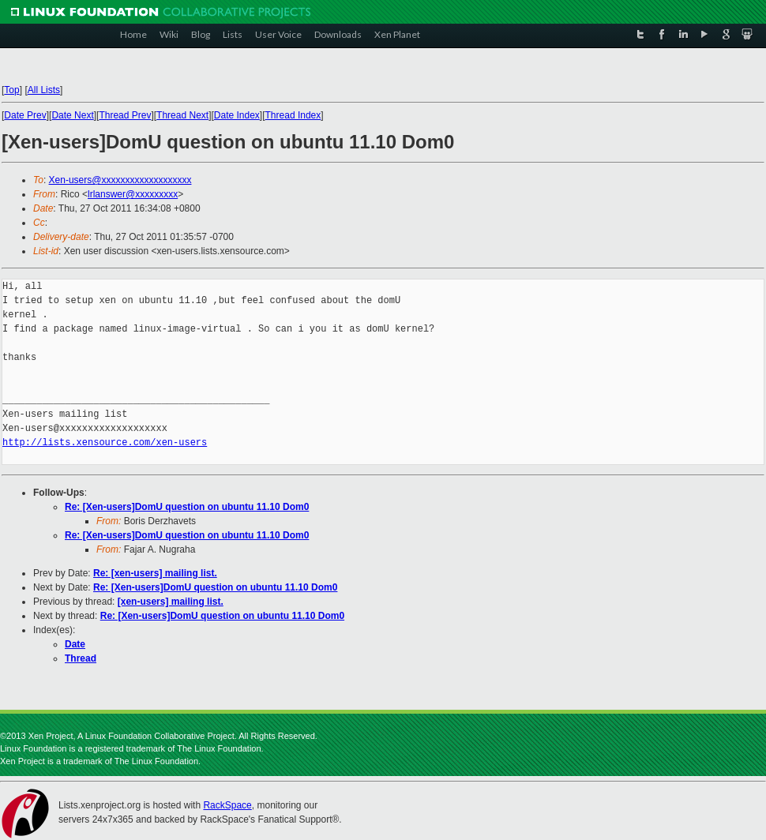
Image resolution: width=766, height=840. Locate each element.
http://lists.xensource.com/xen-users (104, 442)
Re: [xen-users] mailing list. (155, 573)
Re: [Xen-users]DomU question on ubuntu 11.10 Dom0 (187, 506)
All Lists (44, 90)
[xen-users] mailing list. (170, 601)
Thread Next (182, 115)
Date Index (237, 115)
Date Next (72, 115)
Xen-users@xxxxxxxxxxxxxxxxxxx (120, 180)
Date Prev (25, 115)
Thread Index (293, 115)
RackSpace (227, 805)
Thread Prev (125, 115)
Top (11, 90)
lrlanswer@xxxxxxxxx (133, 194)
